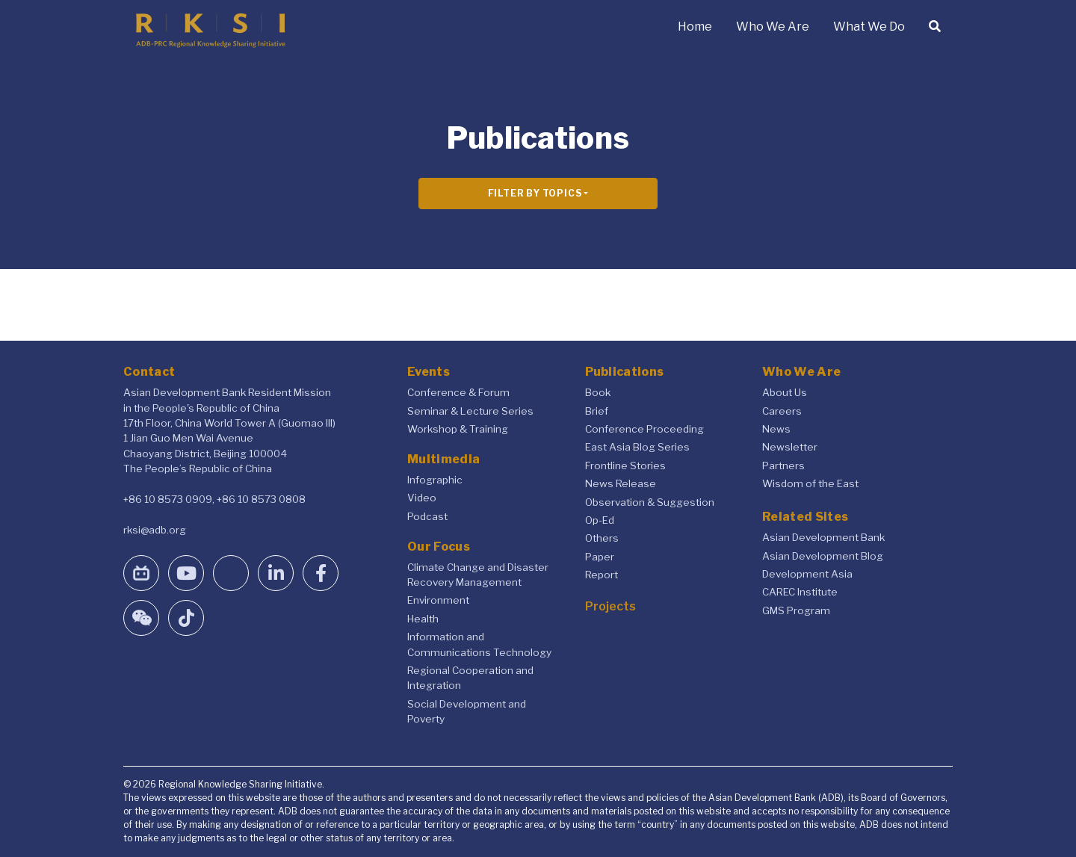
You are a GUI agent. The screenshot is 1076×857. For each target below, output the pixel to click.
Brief (596, 411)
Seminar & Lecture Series (470, 411)
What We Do (869, 26)
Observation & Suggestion (649, 502)
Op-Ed (599, 520)
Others (602, 538)
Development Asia (807, 574)
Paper (599, 557)
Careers (782, 411)
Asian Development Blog (822, 556)
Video (421, 498)
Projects (610, 606)
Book (597, 392)
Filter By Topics (535, 193)
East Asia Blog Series (637, 447)
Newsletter (789, 447)
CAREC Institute (800, 592)
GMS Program (796, 610)
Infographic (435, 480)
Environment (438, 600)
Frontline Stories (625, 465)
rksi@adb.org (154, 530)
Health (423, 619)
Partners (783, 465)
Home (695, 26)
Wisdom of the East (810, 483)
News (776, 429)
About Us (784, 392)
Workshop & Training (457, 429)
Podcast (427, 516)
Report (601, 575)
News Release (620, 483)
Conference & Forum (458, 392)
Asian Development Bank (823, 537)
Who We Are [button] (772, 26)
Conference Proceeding (644, 429)
